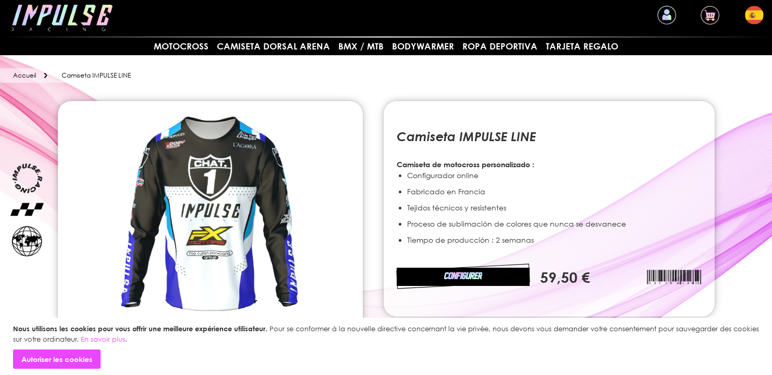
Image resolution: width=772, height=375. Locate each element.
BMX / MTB (361, 46)
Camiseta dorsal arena (273, 46)
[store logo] (61, 18)
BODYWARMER (423, 46)
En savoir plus (103, 339)
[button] (754, 15)
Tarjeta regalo (582, 46)
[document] (387, 346)
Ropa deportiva (499, 46)
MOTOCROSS (181, 46)
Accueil (24, 75)
